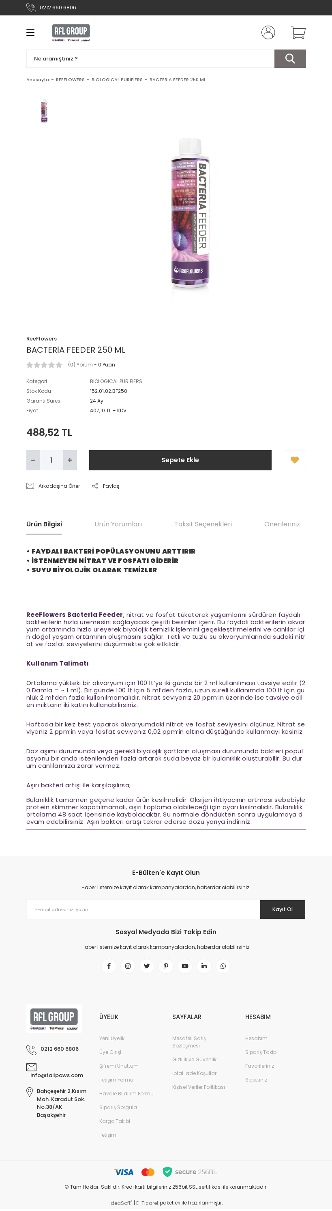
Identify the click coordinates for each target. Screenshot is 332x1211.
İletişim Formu (116, 1081)
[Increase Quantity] (70, 460)
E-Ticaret (147, 1205)
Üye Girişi (110, 1054)
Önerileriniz (282, 524)
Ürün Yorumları (118, 524)
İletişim (107, 1136)
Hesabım (256, 1040)
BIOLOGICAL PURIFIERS (116, 381)
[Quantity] (51, 460)
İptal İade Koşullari (195, 1075)
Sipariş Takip (260, 1054)
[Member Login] (266, 32)
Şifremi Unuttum (119, 1067)
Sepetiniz (256, 1081)
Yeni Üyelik (111, 1040)
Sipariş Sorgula (118, 1109)
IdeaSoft (120, 1205)
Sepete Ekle (180, 460)
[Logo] (71, 32)
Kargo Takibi (114, 1123)
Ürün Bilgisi (44, 524)
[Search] (166, 59)
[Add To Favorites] (295, 460)
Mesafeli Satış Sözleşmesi (189, 1044)
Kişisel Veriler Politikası (198, 1089)
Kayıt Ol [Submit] (278, 909)
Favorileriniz (259, 1067)
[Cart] (296, 32)
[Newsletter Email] (166, 909)
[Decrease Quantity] (33, 460)
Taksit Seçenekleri (203, 524)
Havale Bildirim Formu (126, 1095)
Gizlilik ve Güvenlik (194, 1061)
